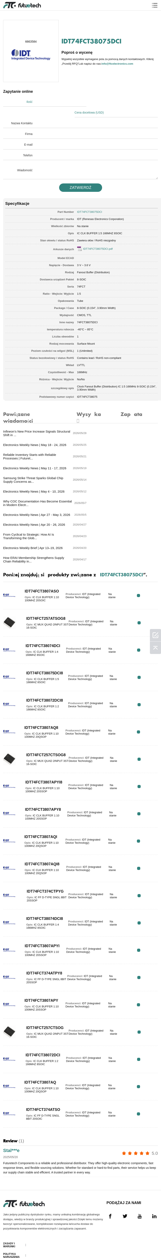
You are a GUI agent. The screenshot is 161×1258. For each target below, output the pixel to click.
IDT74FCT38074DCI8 (39, 849)
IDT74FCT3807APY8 (39, 740)
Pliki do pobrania (10, 1233)
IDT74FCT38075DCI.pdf (98, 238)
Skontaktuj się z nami (11, 1215)
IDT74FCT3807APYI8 (38, 713)
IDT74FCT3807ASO (39, 522)
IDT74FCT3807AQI (38, 767)
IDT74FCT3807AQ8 (39, 658)
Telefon (27, 144)
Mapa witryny (12, 1242)
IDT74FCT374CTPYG (38, 822)
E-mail (28, 134)
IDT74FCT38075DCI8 (39, 604)
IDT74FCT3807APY (39, 931)
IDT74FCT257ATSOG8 (38, 549)
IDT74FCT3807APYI (39, 876)
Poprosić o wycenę (11, 1197)
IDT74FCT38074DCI (40, 576)
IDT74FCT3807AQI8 (39, 794)
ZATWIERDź (80, 177)
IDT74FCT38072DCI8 (39, 631)
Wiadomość (24, 159)
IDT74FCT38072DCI (40, 985)
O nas (7, 1206)
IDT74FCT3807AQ (37, 1013)
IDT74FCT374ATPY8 (39, 904)
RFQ (144, 526)
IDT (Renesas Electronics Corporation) (100, 208)
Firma (28, 123)
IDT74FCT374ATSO (40, 1040)
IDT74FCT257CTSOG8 (38, 685)
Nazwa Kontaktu (21, 112)
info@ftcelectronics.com (118, 63)
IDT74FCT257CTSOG (38, 958)
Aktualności (12, 1224)
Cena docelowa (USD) (98, 101)
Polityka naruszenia (11, 1187)
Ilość (29, 101)
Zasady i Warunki (9, 1176)
